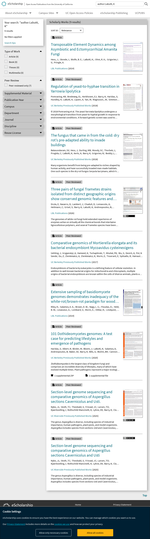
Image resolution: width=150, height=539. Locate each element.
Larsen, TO (103, 406)
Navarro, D (65, 204)
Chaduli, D (89, 204)
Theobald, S (78, 406)
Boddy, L (110, 153)
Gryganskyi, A (69, 253)
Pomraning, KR (58, 96)
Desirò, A (130, 253)
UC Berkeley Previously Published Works (71, 105)
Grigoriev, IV (98, 153)
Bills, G (92, 351)
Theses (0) (14, 67)
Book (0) (13, 61)
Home (78, 504)
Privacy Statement (122, 504)
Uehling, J (56, 253)
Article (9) (14, 56)
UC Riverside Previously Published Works (71, 415)
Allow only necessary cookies (53, 532)
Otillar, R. (100, 309)
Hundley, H (56, 99)
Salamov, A (110, 348)
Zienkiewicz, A (72, 256)
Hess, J (74, 150)
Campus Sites (46, 13)
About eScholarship (16, 13)
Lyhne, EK (98, 409)
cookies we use (62, 524)
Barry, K (102, 96)
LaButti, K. (88, 59)
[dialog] (75, 523)
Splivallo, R (125, 256)
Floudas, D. (106, 306)
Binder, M (77, 348)
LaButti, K (68, 99)
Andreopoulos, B (102, 207)
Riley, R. (54, 306)
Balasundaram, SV (60, 150)
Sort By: (54, 30)
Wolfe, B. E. (76, 59)
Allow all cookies (95, 532)
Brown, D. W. (81, 306)
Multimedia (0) (16, 72)
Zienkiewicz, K (88, 256)
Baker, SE (74, 351)
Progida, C (56, 153)
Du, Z (61, 256)
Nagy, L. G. (94, 306)
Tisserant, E (112, 256)
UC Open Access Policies (79, 13)
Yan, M (88, 99)
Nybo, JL (55, 406)
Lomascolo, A (103, 204)
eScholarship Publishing (114, 13)
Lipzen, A (78, 99)
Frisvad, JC (90, 406)
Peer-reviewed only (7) (20, 85)
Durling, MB (85, 150)
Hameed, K (82, 253)
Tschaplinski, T (97, 253)
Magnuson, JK (100, 99)
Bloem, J (87, 348)
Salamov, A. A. (67, 306)
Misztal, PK (111, 253)
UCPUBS (140, 13)
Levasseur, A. (63, 309)
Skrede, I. (64, 59)
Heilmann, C (57, 207)
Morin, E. (89, 309)
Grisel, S (68, 207)
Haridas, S (112, 96)
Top (145, 495)
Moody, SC (97, 150)
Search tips (10, 42)
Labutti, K (88, 207)
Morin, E (101, 256)
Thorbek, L (109, 150)
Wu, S (121, 253)
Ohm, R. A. (100, 59)
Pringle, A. (59, 62)
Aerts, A (77, 153)
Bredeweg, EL (74, 96)
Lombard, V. (78, 309)
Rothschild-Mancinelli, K (79, 409)
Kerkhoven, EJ (89, 96)
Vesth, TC (65, 406)
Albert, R (67, 348)
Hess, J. (54, 59)
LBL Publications (59, 68)
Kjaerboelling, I (58, 409)
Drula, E (55, 204)
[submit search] (146, 3)
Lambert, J (77, 204)
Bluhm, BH (102, 351)
